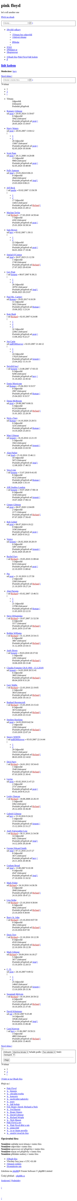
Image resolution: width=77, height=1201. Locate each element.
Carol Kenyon (13, 1029)
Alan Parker (12, 453)
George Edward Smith (16, 848)
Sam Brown (12, 230)
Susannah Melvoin (15, 994)
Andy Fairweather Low (17, 831)
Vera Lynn (11, 470)
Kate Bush (11, 314)
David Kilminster (14, 1011)
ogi (10, 1014)
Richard (35, 205)
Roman (12, 299)
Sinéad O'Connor (14, 255)
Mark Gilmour (13, 952)
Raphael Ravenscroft (16, 702)
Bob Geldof (12, 522)
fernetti (14, 274)
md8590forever (16, 344)
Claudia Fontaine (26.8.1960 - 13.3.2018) (25, 668)
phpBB (16, 1171)
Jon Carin (11, 341)
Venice (10, 539)
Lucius (10, 779)
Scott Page (11, 153)
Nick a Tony (12, 418)
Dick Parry (11, 762)
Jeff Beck (11, 188)
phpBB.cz (20, 1176)
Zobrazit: (16, 1052)
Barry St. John (13, 917)
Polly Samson (13, 170)
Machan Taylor (13, 212)
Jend (11, 173)
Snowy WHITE (14, 737)
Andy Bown (12, 650)
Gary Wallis (12, 685)
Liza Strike (12, 900)
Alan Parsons (12, 591)
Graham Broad (13, 865)
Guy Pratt (11, 272)
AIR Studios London (16, 487)
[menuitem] (22, 34)
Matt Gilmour (13, 435)
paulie (13, 190)
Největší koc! (13, 366)
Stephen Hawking (14, 719)
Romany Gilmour (14, 111)
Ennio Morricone (14, 383)
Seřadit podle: (42, 1052)
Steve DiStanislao (14, 616)
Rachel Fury (12, 556)
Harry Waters (12, 128)
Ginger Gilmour (14, 504)
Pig (8, 574)
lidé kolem (8, 65)
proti (11, 113)
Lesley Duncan (13, 796)
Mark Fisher (12, 883)
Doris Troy (11, 935)
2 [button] (7, 91)
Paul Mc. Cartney (14, 297)
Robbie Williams (14, 633)
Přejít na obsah (7, 17)
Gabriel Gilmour (14, 813)
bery (15, 71)
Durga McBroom (14, 401)
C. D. (9, 969)
